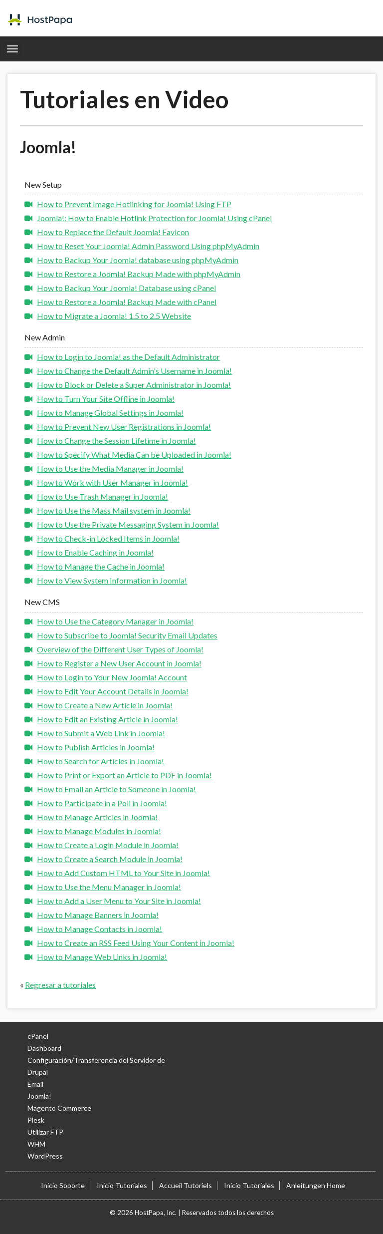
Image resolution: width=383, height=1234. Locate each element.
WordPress (45, 1156)
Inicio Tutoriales (122, 1185)
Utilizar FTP (45, 1132)
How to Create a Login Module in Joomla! (108, 845)
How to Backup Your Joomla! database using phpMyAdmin (137, 260)
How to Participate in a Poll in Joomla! (102, 803)
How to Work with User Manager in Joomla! (112, 482)
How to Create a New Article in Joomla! (105, 705)
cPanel (37, 1036)
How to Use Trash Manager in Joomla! (102, 496)
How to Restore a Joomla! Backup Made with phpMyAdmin (138, 274)
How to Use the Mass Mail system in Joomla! (114, 510)
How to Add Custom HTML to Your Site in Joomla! (123, 873)
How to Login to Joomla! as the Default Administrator (128, 356)
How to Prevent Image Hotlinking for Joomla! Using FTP (134, 204)
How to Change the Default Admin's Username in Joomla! (134, 370)
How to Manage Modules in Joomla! (99, 831)
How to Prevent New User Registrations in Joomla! (124, 426)
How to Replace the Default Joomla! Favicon (113, 232)
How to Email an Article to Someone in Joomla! (116, 789)
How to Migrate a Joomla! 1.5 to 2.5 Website (114, 315)
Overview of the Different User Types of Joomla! (120, 649)
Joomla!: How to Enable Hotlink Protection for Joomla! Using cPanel (154, 218)
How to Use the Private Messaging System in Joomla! (128, 524)
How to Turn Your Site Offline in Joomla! (106, 398)
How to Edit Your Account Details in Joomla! (113, 691)
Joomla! (39, 1096)
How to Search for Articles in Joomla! (100, 761)
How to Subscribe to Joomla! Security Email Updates (127, 635)
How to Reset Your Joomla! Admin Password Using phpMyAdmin (148, 246)
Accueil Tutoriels (185, 1185)
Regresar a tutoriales (60, 984)
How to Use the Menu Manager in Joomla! (109, 887)
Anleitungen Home (315, 1185)
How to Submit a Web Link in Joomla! (101, 733)
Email (35, 1084)
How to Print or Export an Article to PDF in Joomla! (124, 775)
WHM (36, 1144)
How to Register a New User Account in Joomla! (119, 663)
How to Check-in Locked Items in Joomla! (108, 538)
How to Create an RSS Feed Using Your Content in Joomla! (135, 942)
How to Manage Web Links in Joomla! (102, 956)
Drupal (37, 1072)
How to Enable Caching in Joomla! (95, 552)
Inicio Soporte (63, 1185)
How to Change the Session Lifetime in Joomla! (116, 440)
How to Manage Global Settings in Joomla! (110, 412)
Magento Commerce (59, 1108)
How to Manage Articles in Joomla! (97, 817)
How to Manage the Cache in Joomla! (101, 566)
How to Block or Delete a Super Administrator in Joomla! (134, 384)
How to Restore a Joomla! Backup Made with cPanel (126, 302)
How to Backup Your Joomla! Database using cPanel (126, 288)
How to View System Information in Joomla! (112, 580)
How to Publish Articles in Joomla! (96, 747)
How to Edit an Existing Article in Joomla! (107, 719)
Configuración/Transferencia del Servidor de (96, 1060)
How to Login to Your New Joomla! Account (112, 677)
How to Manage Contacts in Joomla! (99, 928)
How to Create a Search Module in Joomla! (110, 859)
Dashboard (44, 1048)
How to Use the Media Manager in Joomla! (110, 468)
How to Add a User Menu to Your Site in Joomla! (119, 901)
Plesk (35, 1120)
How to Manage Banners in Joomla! (98, 915)
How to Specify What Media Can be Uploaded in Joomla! (134, 454)
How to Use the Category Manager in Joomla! (115, 621)
